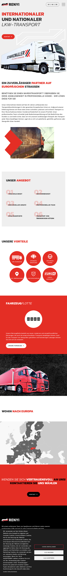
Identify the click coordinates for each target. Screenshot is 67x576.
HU (53, 4)
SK (49, 4)
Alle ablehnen (48, 552)
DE (56, 4)
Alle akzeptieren (48, 558)
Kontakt (7, 37)
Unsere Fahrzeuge (15, 346)
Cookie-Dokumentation (10, 572)
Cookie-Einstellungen (49, 547)
